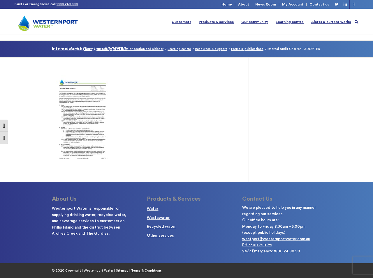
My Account (292, 4)
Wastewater (158, 218)
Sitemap (122, 270)
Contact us (319, 4)
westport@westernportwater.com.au (276, 239)
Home (226, 4)
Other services (160, 235)
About (243, 4)
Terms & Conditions (146, 270)
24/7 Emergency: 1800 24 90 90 (271, 251)
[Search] (356, 22)
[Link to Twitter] (336, 4)
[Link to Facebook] (354, 4)
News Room (265, 4)
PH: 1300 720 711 (257, 245)
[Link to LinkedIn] (345, 4)
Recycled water (161, 226)
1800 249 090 (67, 4)
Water (152, 209)
